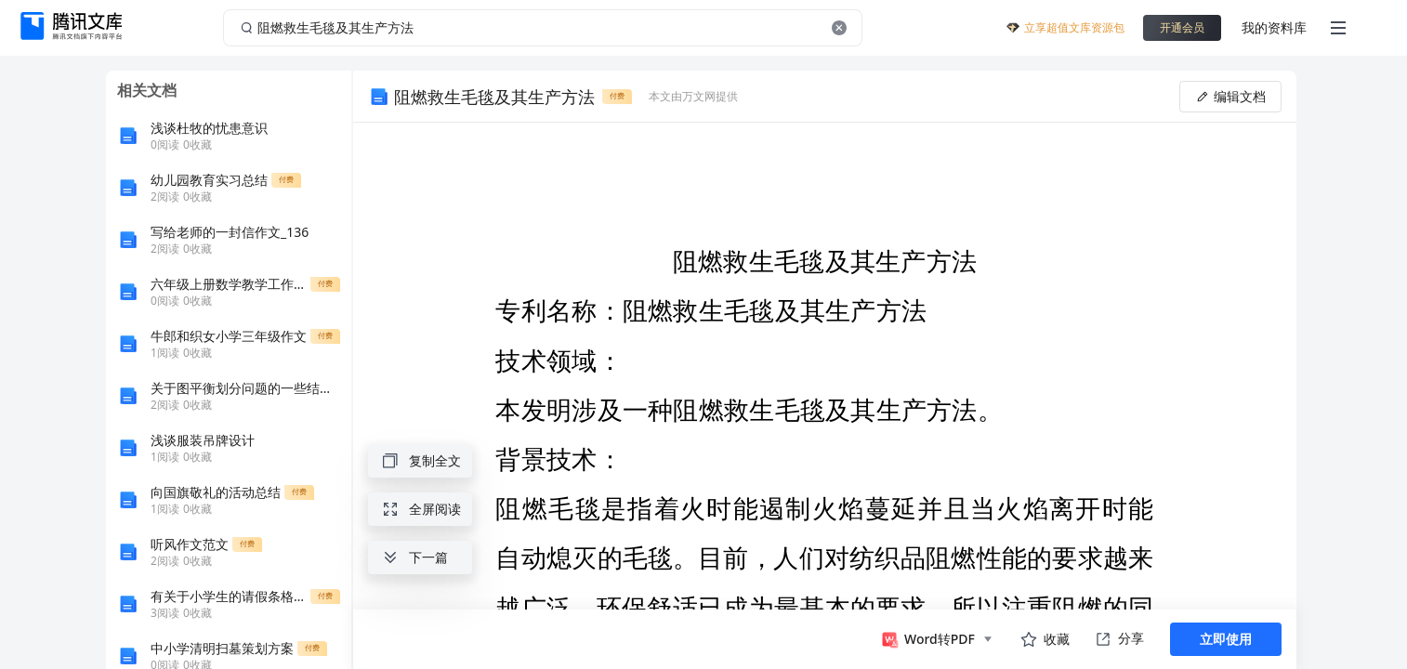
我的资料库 (1274, 27)
